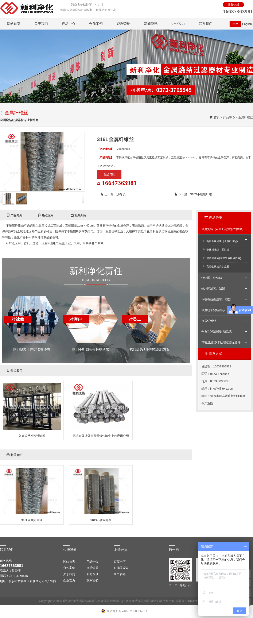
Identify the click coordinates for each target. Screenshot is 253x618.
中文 (235, 24)
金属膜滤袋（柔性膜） (217, 249)
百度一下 (120, 561)
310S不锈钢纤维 (201, 194)
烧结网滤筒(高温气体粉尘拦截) (221, 258)
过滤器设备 (121, 567)
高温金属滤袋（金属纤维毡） (220, 241)
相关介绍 (78, 215)
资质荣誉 (123, 24)
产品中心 (68, 24)
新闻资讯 (150, 24)
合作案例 (96, 24)
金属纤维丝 (245, 117)
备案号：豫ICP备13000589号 (194, 601)
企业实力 (178, 24)
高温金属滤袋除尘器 (215, 266)
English (247, 24)
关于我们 (41, 24)
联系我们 (205, 24)
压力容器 (120, 574)
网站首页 (13, 24)
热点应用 (46, 215)
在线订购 (109, 174)
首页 (217, 117)
